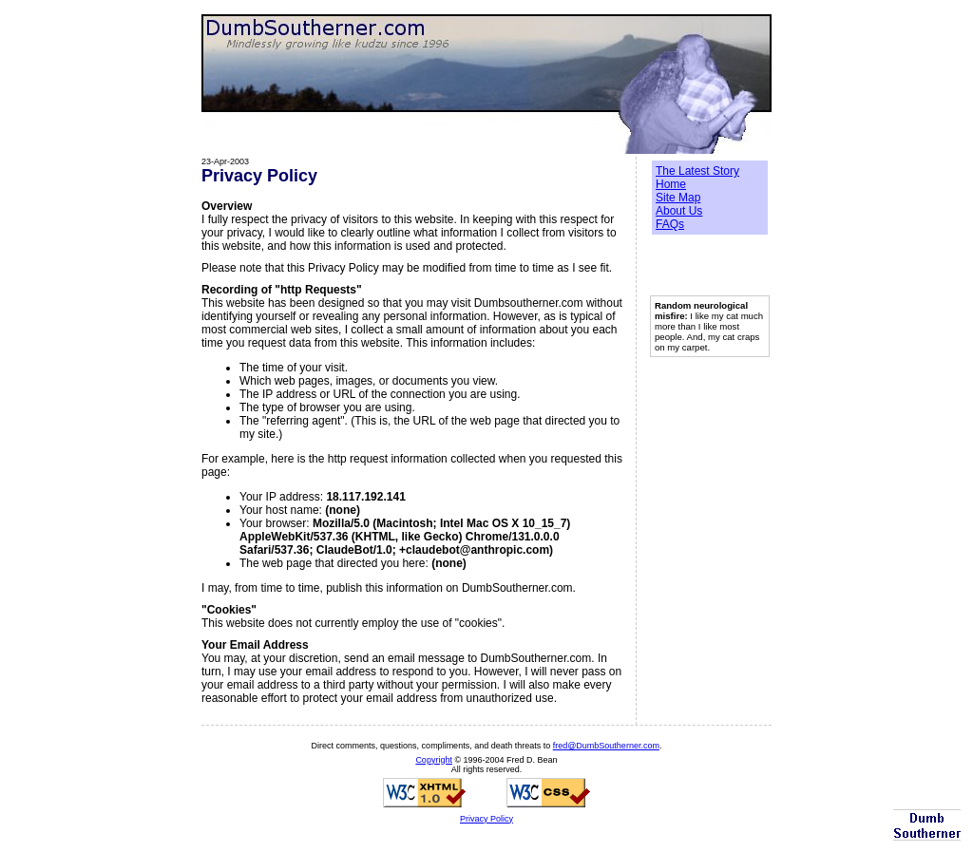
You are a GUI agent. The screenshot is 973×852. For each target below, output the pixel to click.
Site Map (678, 197)
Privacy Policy (486, 819)
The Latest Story (697, 171)
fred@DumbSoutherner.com (606, 745)
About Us (679, 211)
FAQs (670, 224)
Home (671, 184)
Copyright (433, 760)
